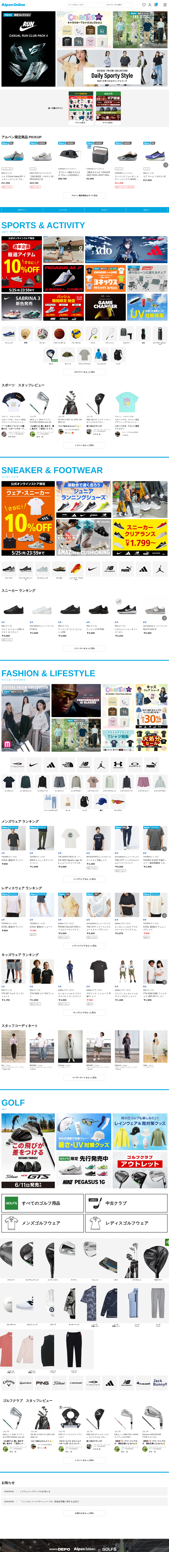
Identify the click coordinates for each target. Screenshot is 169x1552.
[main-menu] (165, 4)
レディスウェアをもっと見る (84, 946)
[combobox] (85, 4)
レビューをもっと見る (84, 445)
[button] (165, 165)
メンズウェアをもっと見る (84, 879)
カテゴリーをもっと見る (84, 372)
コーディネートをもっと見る (84, 1077)
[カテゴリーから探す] (119, 4)
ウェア (104, 210)
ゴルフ (146, 210)
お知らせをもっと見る (84, 1513)
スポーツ (21, 210)
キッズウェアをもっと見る (84, 1012)
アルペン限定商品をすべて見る (84, 195)
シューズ (62, 210)
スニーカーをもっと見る (84, 648)
